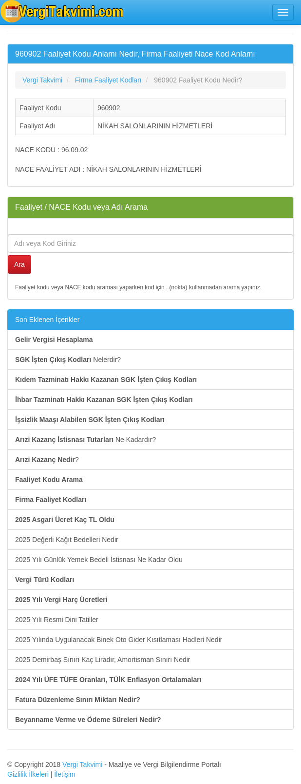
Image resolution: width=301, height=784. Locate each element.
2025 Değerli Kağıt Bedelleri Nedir (66, 539)
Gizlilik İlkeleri (28, 774)
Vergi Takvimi (82, 764)
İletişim (64, 774)
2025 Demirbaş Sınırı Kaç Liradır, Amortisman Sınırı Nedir (102, 659)
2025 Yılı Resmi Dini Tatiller (56, 619)
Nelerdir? (68, 359)
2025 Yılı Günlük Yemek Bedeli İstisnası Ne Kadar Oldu (99, 559)
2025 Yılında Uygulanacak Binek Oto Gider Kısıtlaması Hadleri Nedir (118, 639)
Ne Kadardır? (85, 439)
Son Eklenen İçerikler (47, 319)
